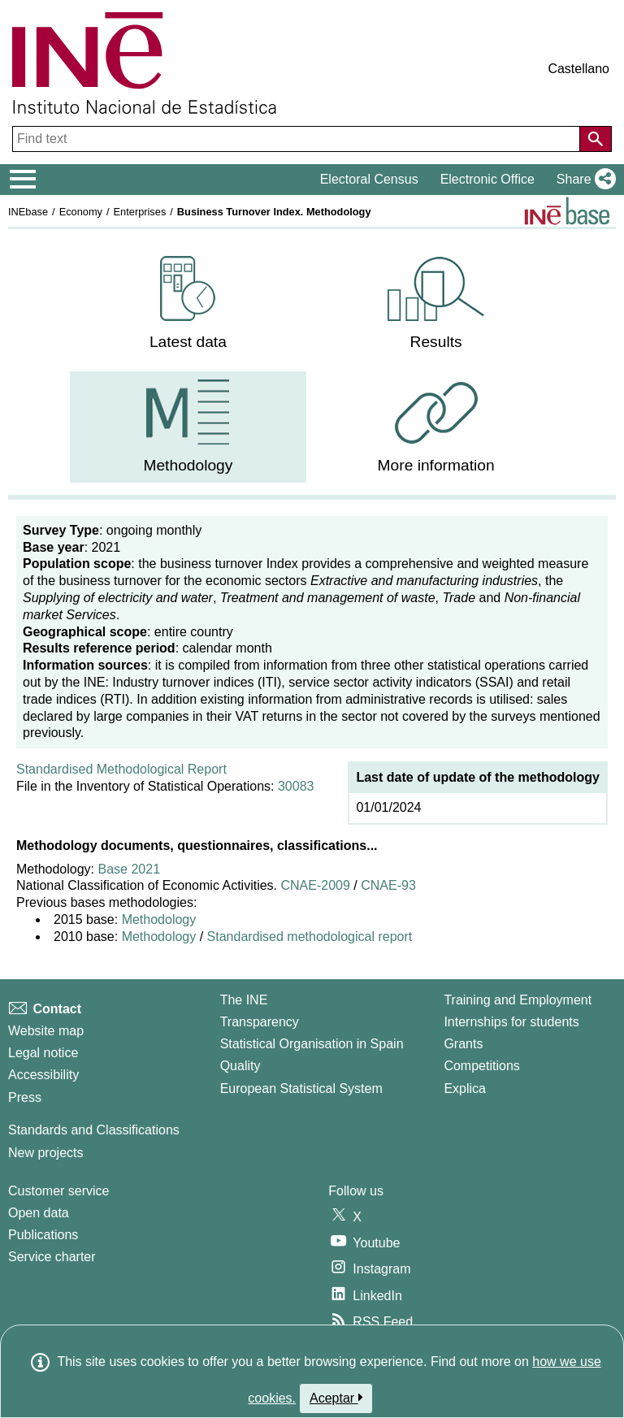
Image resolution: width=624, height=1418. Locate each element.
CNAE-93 (388, 885)
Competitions (481, 1066)
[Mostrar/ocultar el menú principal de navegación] (23, 179)
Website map (46, 1031)
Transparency (259, 1022)
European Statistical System (301, 1088)
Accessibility (43, 1075)
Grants (463, 1044)
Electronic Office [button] (487, 179)
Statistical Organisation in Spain (312, 1044)
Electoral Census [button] (369, 179)
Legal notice (43, 1053)
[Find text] (297, 139)
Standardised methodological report (310, 936)
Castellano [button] (578, 69)
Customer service (58, 1191)
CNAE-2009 (313, 885)
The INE (244, 1000)
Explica (465, 1088)
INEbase (28, 212)
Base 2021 (129, 869)
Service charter (52, 1257)
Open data (38, 1213)
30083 (296, 786)
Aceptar (336, 1397)
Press (24, 1097)
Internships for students (511, 1022)
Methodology (159, 919)
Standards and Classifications (94, 1130)
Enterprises (140, 212)
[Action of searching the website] (595, 139)
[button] (583, 179)
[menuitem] (188, 303)
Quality (240, 1066)
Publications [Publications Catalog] (43, 1235)
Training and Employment (518, 1000)
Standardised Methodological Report (121, 769)
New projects (45, 1153)
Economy (80, 212)
